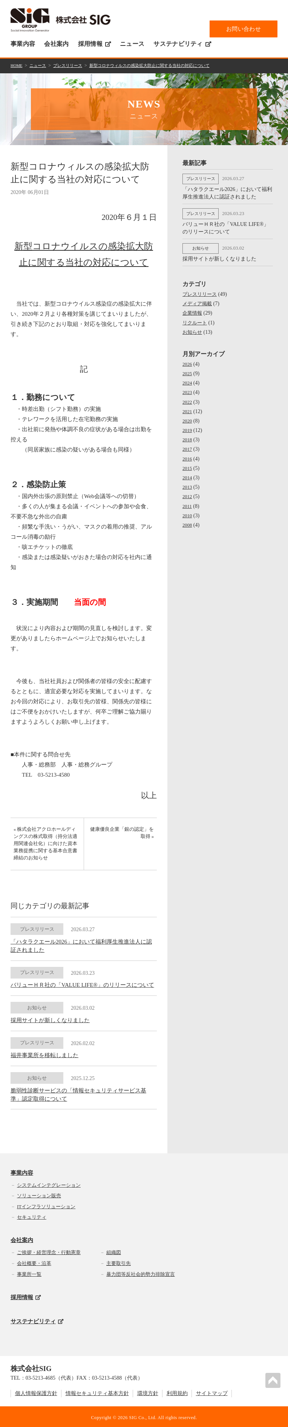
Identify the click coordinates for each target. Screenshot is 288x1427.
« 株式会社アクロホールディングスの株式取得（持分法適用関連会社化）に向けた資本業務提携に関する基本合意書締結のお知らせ (44, 847)
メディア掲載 (198, 299)
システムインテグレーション (49, 1183)
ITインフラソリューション (46, 1204)
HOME (17, 65)
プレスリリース (72, 65)
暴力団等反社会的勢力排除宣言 (140, 1272)
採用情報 (94, 44)
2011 (187, 502)
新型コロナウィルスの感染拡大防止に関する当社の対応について (160, 65)
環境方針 (147, 1391)
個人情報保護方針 (36, 1391)
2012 (187, 492)
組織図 (113, 1250)
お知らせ (193, 328)
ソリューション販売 (39, 1194)
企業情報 (193, 309)
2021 (187, 407)
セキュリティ (31, 1215)
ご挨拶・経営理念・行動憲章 (49, 1250)
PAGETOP (274, 1379)
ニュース (132, 44)
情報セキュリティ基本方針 (97, 1391)
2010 (187, 511)
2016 (187, 454)
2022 (187, 397)
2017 (187, 445)
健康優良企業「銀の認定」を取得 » (125, 835)
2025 (187, 369)
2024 (187, 379)
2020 (187, 417)
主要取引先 (118, 1261)
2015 (187, 464)
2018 (187, 435)
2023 (187, 388)
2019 (187, 426)
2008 (187, 521)
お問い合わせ (243, 29)
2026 (187, 360)
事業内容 (23, 44)
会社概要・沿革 (34, 1261)
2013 (187, 483)
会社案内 (56, 44)
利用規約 (177, 1391)
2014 (187, 473)
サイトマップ (212, 1391)
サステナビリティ (182, 44)
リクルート (195, 318)
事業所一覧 (29, 1272)
